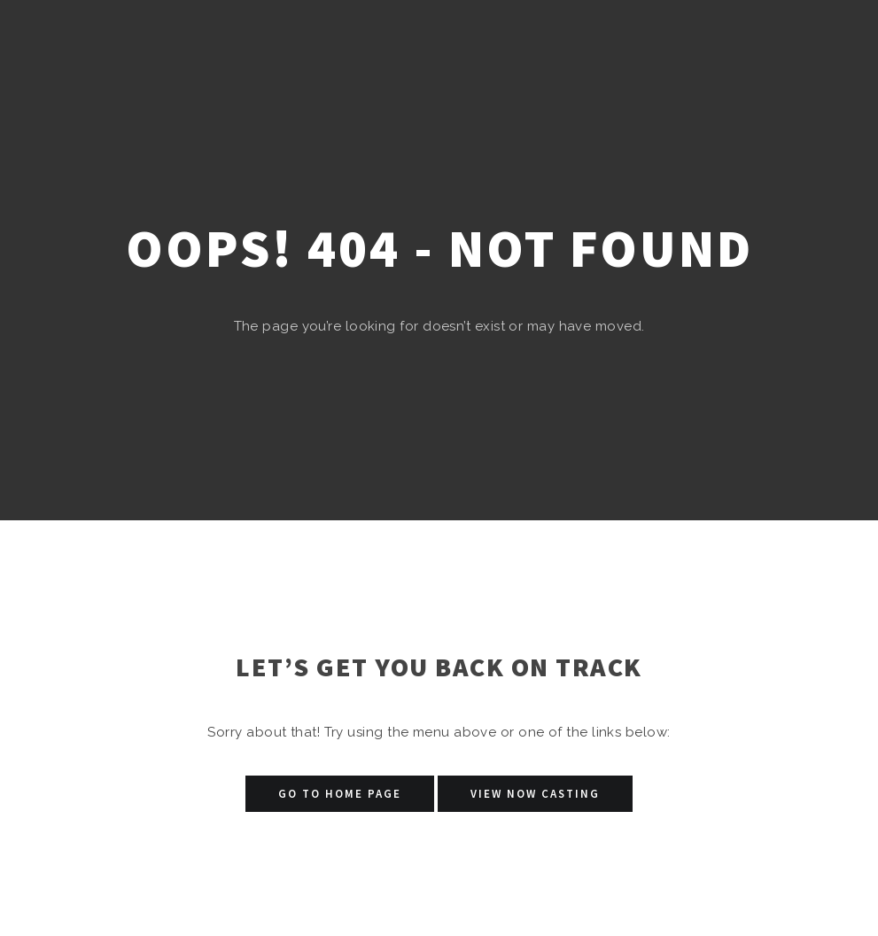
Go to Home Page (339, 793)
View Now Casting (535, 793)
